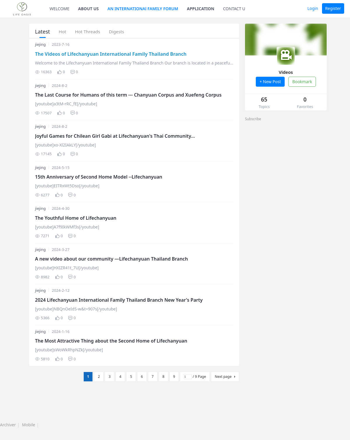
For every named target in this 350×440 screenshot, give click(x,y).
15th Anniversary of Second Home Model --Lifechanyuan (98, 177)
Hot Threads (87, 31)
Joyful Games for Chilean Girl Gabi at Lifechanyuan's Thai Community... (115, 136)
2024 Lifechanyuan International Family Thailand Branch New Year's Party (119, 300)
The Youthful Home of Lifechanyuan (75, 218)
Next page (223, 376)
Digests (116, 31)
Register (333, 8)
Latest (42, 31)
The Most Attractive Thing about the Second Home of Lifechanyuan (111, 341)
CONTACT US (235, 8)
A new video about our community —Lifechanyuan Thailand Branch (111, 259)
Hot (62, 31)
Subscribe (253, 118)
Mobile (28, 424)
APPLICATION (200, 8)
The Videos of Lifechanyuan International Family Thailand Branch (110, 54)
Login (312, 8)
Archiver (8, 424)
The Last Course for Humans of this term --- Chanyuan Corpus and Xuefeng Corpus (128, 95)
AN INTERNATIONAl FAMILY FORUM (143, 8)
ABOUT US (88, 8)
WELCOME (59, 8)
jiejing (40, 44)
